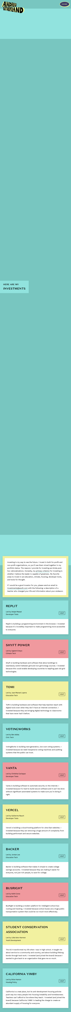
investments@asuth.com (17, 588)
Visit (62, 613)
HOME (64, 4)
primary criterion (43, 571)
